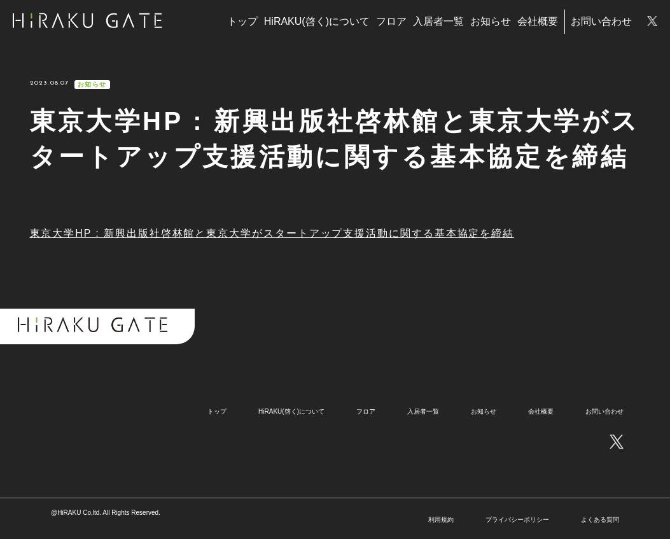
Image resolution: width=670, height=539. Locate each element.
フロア (391, 21)
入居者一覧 (438, 21)
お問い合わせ (601, 21)
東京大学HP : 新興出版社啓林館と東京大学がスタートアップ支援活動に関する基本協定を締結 (272, 233)
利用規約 (441, 519)
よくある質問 (600, 519)
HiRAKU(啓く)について (317, 21)
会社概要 (537, 21)
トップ (242, 21)
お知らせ (490, 21)
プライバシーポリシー (517, 519)
